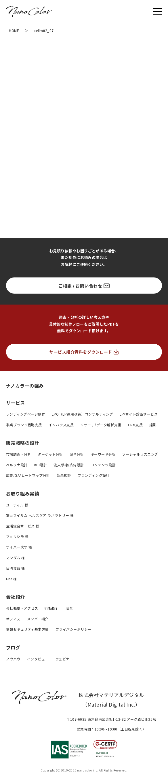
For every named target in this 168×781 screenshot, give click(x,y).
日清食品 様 (15, 568)
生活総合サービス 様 (22, 525)
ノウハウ (13, 658)
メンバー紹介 (38, 618)
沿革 (69, 608)
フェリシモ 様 (17, 536)
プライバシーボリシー (73, 629)
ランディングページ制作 (25, 414)
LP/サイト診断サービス (139, 414)
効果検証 (64, 475)
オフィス (13, 618)
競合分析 (77, 454)
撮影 (152, 424)
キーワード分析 (103, 454)
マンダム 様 (15, 557)
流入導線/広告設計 (69, 464)
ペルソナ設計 (17, 464)
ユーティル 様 (17, 504)
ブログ (13, 647)
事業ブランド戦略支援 (24, 424)
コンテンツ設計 (103, 464)
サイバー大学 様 (19, 547)
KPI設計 (40, 464)
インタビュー (38, 658)
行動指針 (52, 608)
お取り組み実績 (22, 493)
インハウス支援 (61, 424)
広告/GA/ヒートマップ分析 (28, 475)
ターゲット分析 (50, 454)
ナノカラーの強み (25, 385)
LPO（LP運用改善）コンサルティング (82, 414)
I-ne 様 (11, 578)
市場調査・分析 (18, 454)
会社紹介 (15, 596)
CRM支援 (135, 424)
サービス (15, 402)
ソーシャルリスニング (140, 454)
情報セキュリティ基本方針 (27, 629)
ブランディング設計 (94, 475)
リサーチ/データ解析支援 (100, 424)
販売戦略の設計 (22, 442)
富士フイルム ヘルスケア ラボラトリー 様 (40, 515)
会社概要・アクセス (22, 608)
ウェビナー (64, 658)
